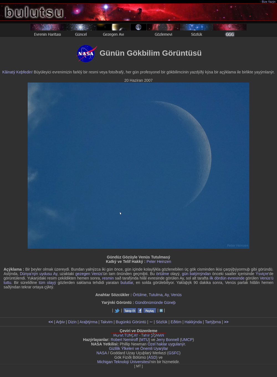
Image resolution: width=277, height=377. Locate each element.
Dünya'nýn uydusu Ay (38, 273)
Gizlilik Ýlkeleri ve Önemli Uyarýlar (138, 348)
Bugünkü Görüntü (131, 322)
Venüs (176, 295)
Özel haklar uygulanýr (166, 344)
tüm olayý (47, 282)
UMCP (187, 339)
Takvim (107, 322)
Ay (167, 295)
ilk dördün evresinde (227, 278)
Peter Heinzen (159, 261)
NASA (101, 353)
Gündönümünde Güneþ (155, 302)
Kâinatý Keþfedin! (17, 72)
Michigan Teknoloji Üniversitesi (123, 362)
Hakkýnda (193, 322)
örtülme (162, 273)
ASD (152, 357)
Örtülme (140, 295)
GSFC (173, 353)
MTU (144, 339)
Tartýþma (213, 322)
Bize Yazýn (268, 1)
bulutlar (126, 282)
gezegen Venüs (88, 273)
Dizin (72, 322)
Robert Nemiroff (124, 339)
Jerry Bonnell (167, 339)
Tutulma (156, 295)
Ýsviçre (262, 273)
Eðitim (176, 322)
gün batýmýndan (196, 273)
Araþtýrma (88, 322)
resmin (108, 278)
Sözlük (161, 322)
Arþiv (60, 322)
